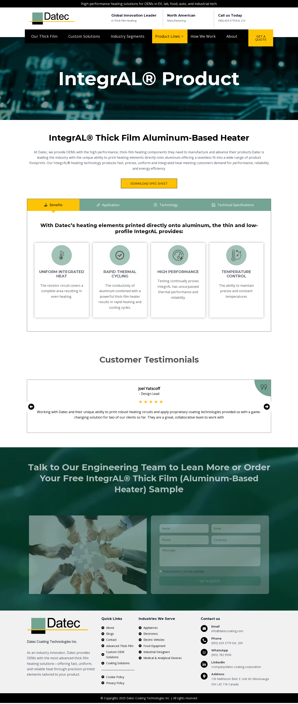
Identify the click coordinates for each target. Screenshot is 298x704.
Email (215, 627)
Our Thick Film (46, 36)
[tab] (53, 205)
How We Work (205, 36)
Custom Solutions (86, 36)
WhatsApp (219, 651)
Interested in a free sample (183, 571)
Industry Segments (130, 36)
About (234, 36)
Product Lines (169, 36)
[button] (31, 407)
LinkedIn (218, 663)
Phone (216, 639)
